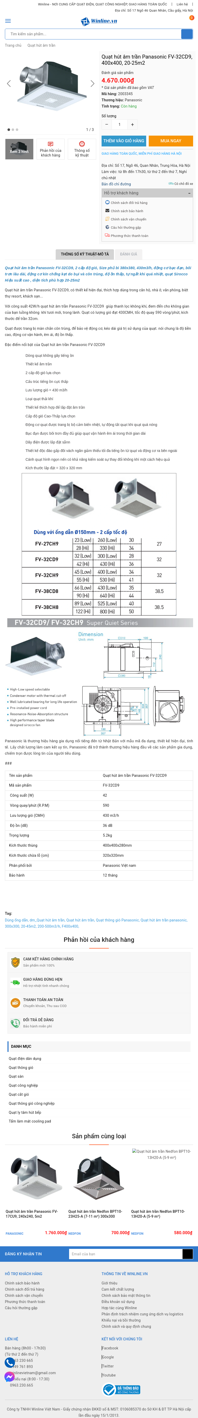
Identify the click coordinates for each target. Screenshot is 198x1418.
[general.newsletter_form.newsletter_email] (126, 1257)
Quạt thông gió (21, 1068)
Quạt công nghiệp (23, 1085)
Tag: (8, 913)
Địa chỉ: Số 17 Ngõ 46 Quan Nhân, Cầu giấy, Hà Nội (154, 10)
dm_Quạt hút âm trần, (47, 920)
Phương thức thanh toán (129, 236)
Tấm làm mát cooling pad (30, 1121)
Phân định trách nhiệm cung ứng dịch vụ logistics (142, 1317)
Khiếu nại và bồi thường (121, 1323)
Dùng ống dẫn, (17, 920)
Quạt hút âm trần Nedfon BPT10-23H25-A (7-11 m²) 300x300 (95, 1216)
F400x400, (70, 926)
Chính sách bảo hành (127, 211)
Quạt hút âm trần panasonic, (164, 920)
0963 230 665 (21, 1363)
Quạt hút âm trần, (80, 920)
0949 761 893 (21, 1369)
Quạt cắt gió (19, 1094)
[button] (8, 129)
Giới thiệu (109, 1286)
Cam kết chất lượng (118, 1292)
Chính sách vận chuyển (128, 219)
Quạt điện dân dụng (25, 1059)
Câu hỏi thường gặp (126, 227)
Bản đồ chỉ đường (116, 184)
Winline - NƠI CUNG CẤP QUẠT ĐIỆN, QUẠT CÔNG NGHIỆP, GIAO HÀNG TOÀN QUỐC (102, 4)
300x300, (12, 926)
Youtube (109, 1378)
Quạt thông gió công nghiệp (32, 1103)
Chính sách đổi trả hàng (129, 203)
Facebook (110, 1351)
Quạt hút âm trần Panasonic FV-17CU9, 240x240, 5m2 (32, 1216)
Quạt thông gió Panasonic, (117, 920)
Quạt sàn (16, 1076)
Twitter (108, 1369)
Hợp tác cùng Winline (119, 1311)
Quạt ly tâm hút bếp (25, 1112)
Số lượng (109, 116)
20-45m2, (29, 926)
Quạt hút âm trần (41, 45)
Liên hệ (182, 4)
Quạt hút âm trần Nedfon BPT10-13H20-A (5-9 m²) (158, 1216)
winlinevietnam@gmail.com (33, 1376)
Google (108, 1360)
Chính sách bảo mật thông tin (126, 1298)
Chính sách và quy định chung (126, 1329)
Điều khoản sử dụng (118, 1304)
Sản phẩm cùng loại (99, 1136)
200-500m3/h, (49, 926)
